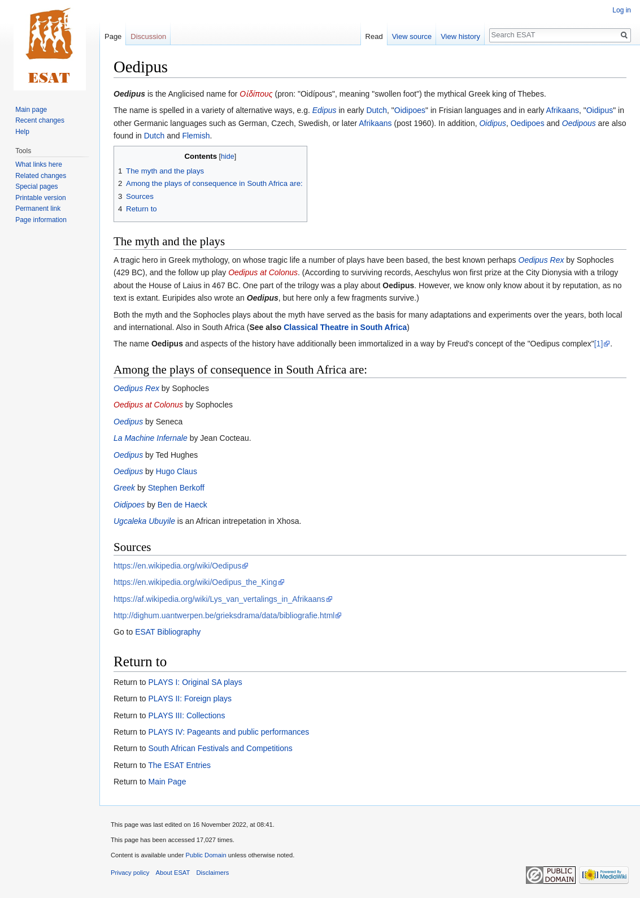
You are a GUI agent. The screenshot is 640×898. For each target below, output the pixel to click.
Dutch (376, 110)
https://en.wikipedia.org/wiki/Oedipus (177, 565)
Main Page (167, 781)
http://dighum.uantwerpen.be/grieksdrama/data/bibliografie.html (224, 615)
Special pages (36, 186)
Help (22, 132)
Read (374, 36)
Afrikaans (562, 110)
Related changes (40, 176)
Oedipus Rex (541, 259)
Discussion (148, 36)
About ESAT (173, 872)
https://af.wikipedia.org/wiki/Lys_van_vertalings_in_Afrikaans (219, 599)
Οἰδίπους (256, 93)
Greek (124, 487)
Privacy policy (130, 872)
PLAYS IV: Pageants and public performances (228, 731)
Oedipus (129, 93)
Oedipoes (528, 123)
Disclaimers (213, 872)
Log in (621, 10)
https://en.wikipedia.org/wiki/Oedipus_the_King (195, 582)
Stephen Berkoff (176, 487)
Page (113, 36)
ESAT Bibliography (168, 631)
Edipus (324, 110)
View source (412, 36)
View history (460, 36)
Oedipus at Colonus (263, 272)
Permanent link (37, 208)
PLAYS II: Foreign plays (190, 698)
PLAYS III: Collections (186, 715)
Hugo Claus (176, 471)
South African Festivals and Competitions (220, 748)
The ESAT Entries (179, 765)
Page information (41, 220)
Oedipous (579, 123)
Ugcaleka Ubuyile (144, 521)
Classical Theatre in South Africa (345, 327)
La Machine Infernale (151, 438)
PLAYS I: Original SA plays (195, 682)
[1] (598, 343)
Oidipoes (409, 110)
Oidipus (599, 110)
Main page (31, 110)
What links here (38, 164)
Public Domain (205, 855)
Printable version (40, 198)
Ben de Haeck (182, 504)
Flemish (196, 135)
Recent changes (39, 120)
